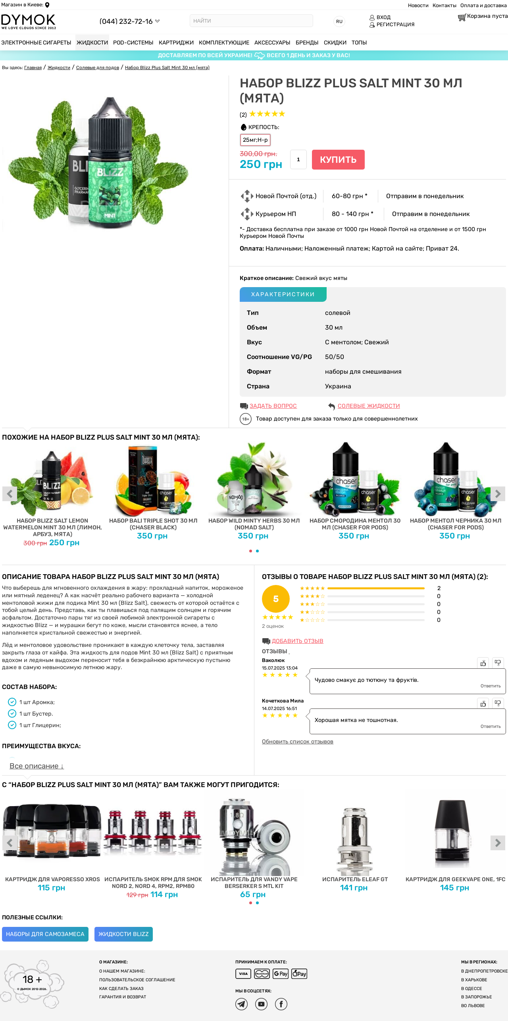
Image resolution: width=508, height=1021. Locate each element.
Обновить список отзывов (297, 741)
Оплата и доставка (483, 5)
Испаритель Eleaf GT (354, 836)
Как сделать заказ (121, 988)
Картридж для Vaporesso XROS (52, 836)
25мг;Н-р (255, 140)
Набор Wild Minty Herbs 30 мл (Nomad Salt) (254, 486)
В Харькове (474, 979)
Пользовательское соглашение (137, 979)
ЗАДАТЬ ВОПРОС (273, 406)
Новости (418, 5)
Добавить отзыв (297, 641)
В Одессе (471, 988)
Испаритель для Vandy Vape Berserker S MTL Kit (254, 839)
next (498, 494)
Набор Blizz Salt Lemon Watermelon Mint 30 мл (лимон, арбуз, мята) (52, 489)
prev (10, 494)
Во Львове (473, 1005)
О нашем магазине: (122, 971)
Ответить (491, 686)
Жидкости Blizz (123, 934)
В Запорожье (476, 997)
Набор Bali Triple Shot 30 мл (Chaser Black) (153, 486)
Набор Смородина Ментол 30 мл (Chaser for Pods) (354, 486)
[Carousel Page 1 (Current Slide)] (250, 551)
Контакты (444, 5)
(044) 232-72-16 (126, 21)
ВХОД (380, 17)
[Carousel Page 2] (257, 551)
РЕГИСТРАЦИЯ (392, 24)
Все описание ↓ (37, 766)
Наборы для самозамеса (45, 934)
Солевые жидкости (369, 406)
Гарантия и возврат (122, 997)
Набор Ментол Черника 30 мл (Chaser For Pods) (455, 486)
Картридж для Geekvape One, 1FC (455, 836)
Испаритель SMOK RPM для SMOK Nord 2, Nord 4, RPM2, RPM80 (153, 839)
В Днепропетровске (484, 971)
